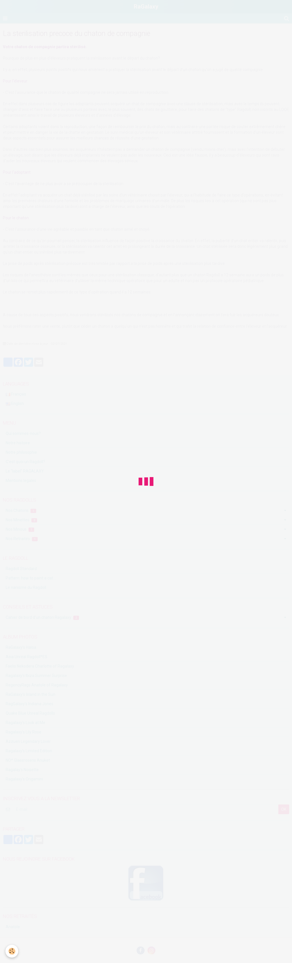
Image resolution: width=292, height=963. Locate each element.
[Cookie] (12, 951)
